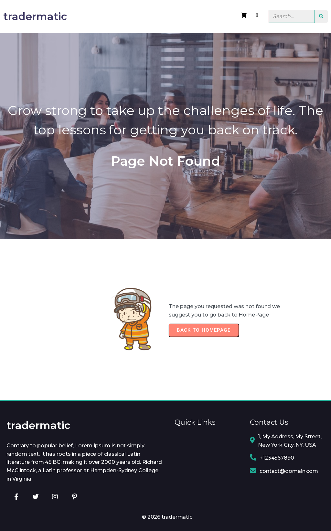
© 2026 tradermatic (167, 517)
